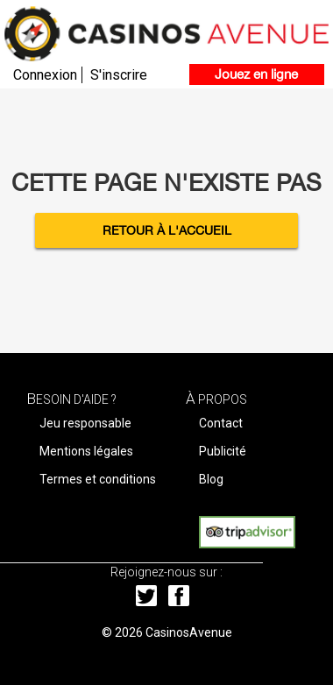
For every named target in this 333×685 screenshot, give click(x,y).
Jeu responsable (85, 423)
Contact (221, 423)
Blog (211, 479)
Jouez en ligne (256, 74)
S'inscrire (118, 75)
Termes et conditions (97, 479)
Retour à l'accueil (167, 230)
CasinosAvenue (188, 632)
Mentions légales (86, 451)
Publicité (222, 451)
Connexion (45, 75)
